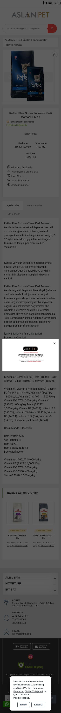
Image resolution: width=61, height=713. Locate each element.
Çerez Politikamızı (22, 694)
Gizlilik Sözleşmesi (34, 691)
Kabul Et (38, 705)
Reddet (23, 705)
